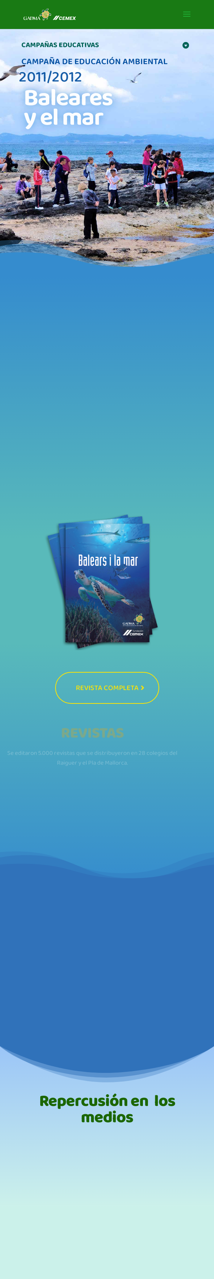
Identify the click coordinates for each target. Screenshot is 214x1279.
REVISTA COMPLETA (107, 688)
